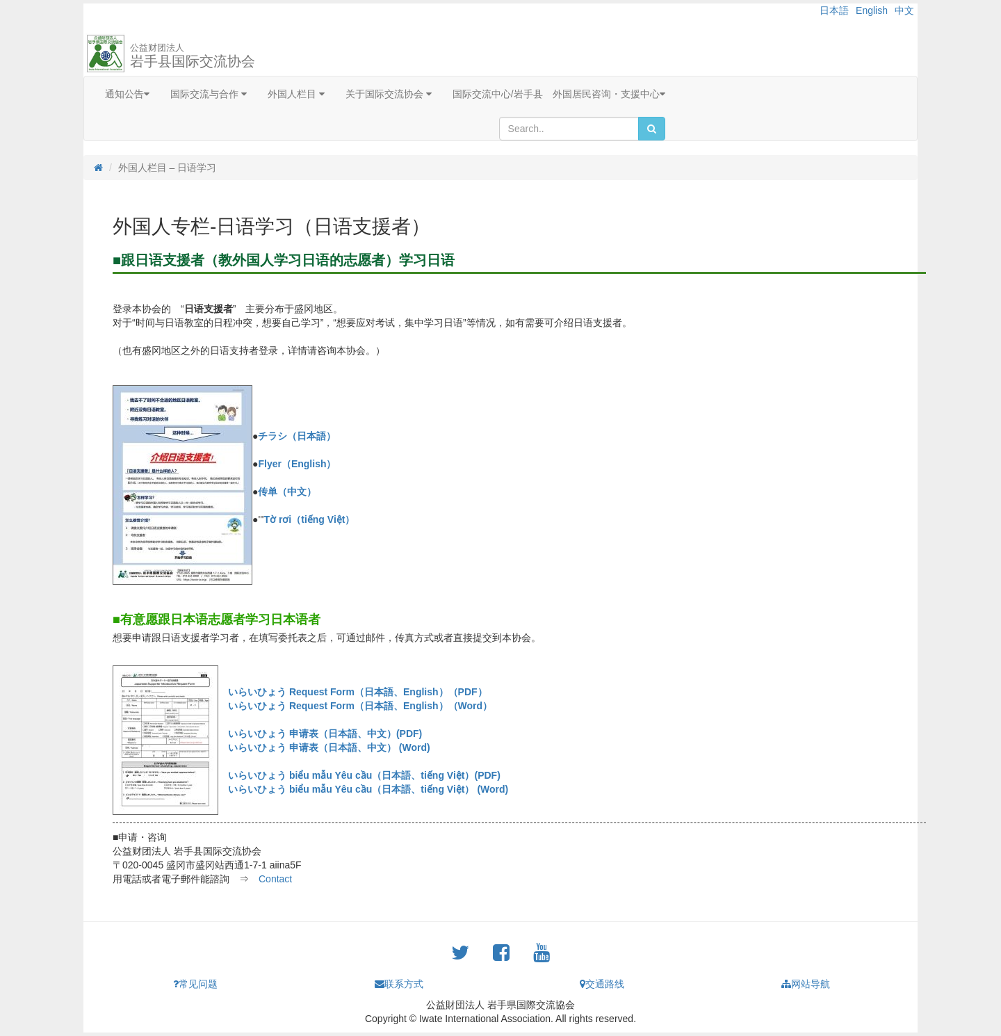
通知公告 (127, 93)
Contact (275, 878)
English (872, 10)
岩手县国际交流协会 (192, 55)
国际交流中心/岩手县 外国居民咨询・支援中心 (559, 93)
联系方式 (399, 983)
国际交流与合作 (208, 93)
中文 (904, 10)
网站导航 (805, 983)
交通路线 (602, 983)
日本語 (834, 10)
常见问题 (195, 983)
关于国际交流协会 (388, 93)
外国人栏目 (296, 93)
